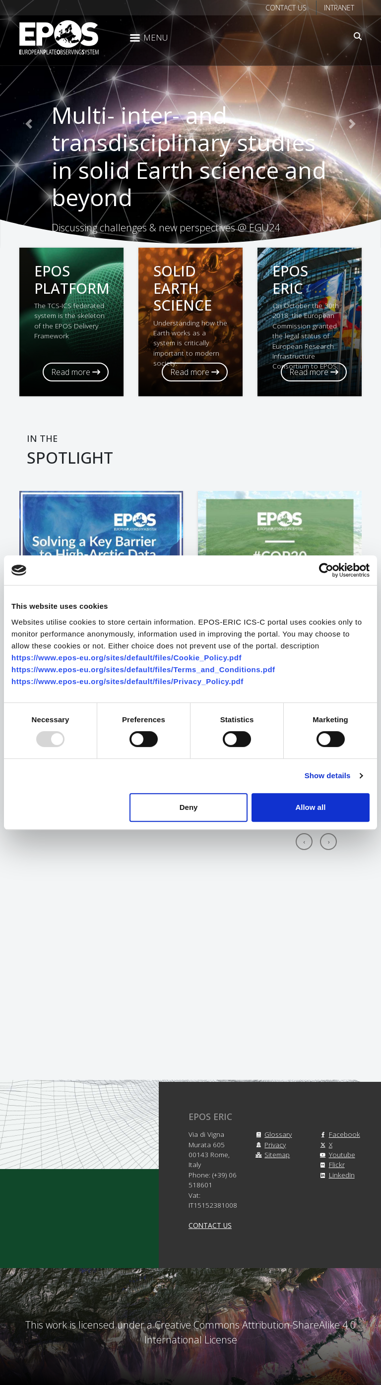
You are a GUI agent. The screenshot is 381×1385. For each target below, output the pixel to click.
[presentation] (304, 841)
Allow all (310, 807)
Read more (75, 372)
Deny (189, 807)
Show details (328, 775)
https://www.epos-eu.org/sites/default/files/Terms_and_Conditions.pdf (143, 669)
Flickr (331, 1164)
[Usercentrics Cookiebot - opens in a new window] (326, 570)
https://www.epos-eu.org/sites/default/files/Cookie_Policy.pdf (126, 657)
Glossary (272, 1134)
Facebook (338, 1134)
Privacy (269, 1144)
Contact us (286, 7)
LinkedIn (336, 1174)
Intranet (339, 7)
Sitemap (271, 1154)
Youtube (336, 1154)
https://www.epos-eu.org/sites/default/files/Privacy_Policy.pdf (127, 681)
